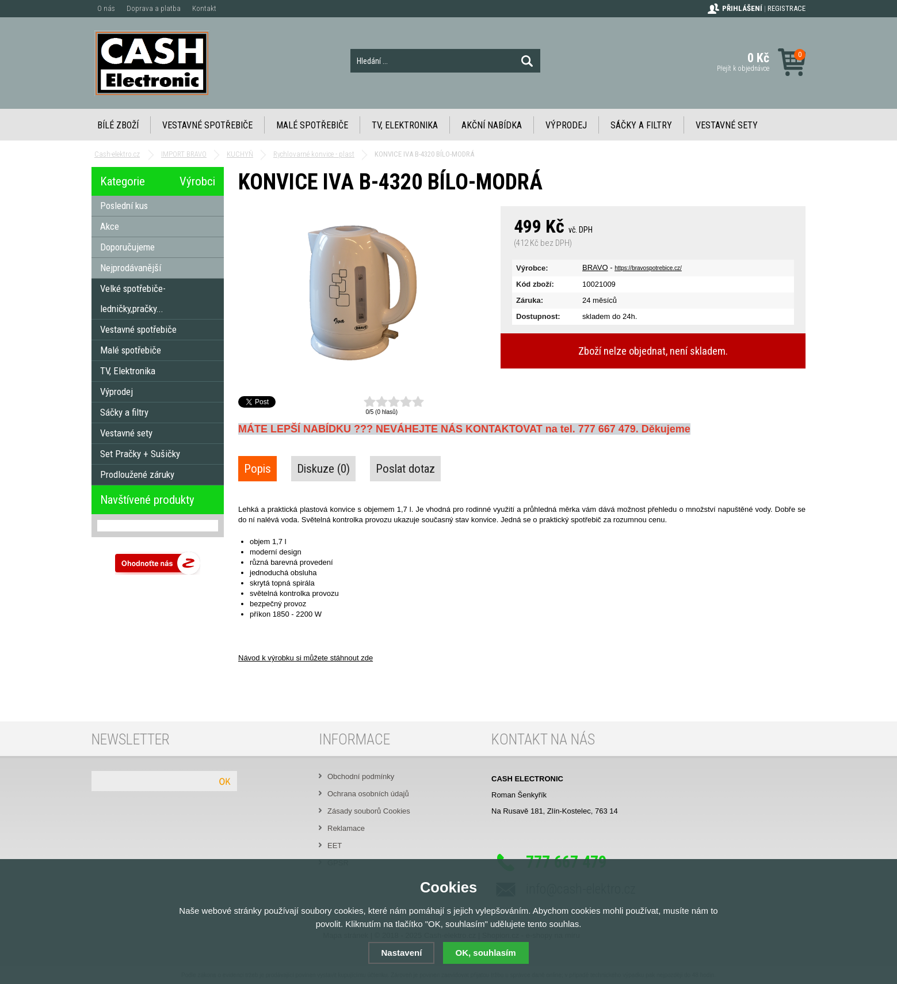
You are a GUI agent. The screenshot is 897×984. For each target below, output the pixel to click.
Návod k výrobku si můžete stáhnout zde (305, 658)
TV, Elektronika (405, 125)
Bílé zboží (118, 125)
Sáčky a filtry (641, 125)
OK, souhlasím (486, 953)
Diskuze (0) (323, 469)
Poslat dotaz (405, 469)
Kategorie (122, 181)
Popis (257, 469)
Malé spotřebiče (312, 125)
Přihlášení (742, 8)
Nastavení (401, 953)
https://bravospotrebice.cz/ (648, 268)
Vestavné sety (727, 125)
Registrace (787, 8)
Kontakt (204, 8)
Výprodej (566, 125)
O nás (106, 8)
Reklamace (346, 828)
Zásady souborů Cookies (368, 811)
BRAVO (595, 267)
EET (334, 845)
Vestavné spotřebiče (207, 125)
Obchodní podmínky (360, 776)
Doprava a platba (154, 8)
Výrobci (197, 181)
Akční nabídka (491, 125)
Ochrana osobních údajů (368, 793)
